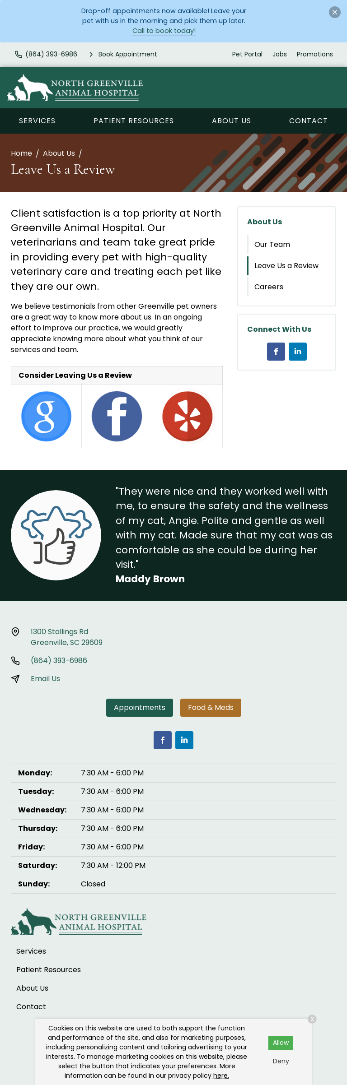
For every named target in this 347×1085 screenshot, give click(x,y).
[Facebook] (276, 352)
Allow (281, 1042)
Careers (268, 287)
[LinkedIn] (298, 352)
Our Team (272, 244)
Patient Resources (134, 121)
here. (221, 1075)
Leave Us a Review (286, 265)
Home (21, 153)
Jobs (279, 54)
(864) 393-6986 (59, 660)
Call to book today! (164, 30)
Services (37, 121)
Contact (308, 121)
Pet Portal (247, 54)
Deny (281, 1061)
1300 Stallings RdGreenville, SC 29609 (67, 637)
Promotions (315, 54)
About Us (231, 121)
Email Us (45, 678)
